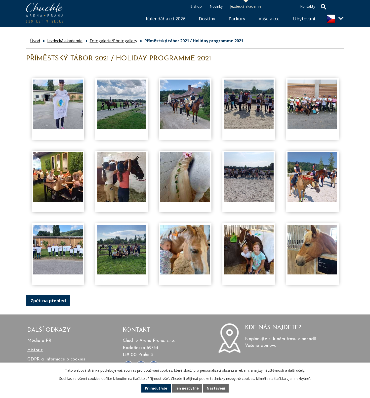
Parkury (237, 19)
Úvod (132, 12)
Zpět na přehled (48, 301)
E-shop (196, 6)
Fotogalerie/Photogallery (113, 41)
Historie (35, 350)
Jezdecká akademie (245, 6)
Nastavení (216, 388)
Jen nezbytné (187, 388)
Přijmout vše (156, 388)
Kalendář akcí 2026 (165, 19)
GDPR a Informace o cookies (56, 359)
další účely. (296, 370)
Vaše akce (269, 19)
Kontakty (307, 6)
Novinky (216, 6)
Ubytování (304, 19)
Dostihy (207, 19)
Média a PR (39, 340)
